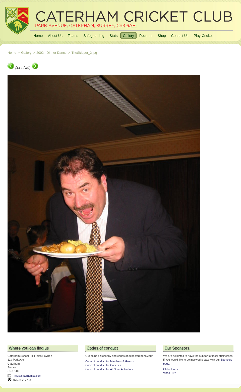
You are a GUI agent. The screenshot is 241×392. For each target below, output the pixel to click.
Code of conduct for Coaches (103, 365)
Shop (162, 35)
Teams (73, 35)
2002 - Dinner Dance (51, 53)
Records (145, 35)
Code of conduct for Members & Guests (109, 361)
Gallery (128, 35)
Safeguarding (93, 35)
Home (38, 35)
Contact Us (180, 35)
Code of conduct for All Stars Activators (109, 369)
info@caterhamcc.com (27, 375)
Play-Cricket (203, 35)
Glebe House (171, 369)
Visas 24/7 (169, 372)
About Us (55, 35)
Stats (113, 35)
